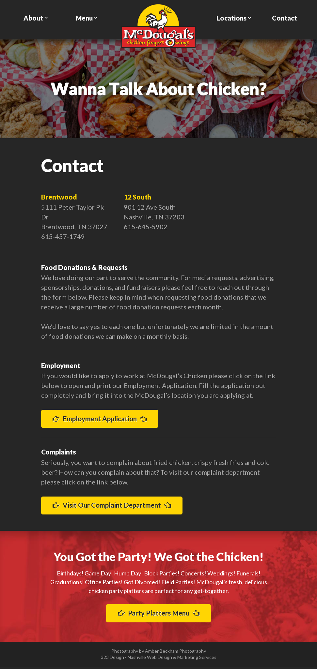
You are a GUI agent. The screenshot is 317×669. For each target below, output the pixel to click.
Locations (231, 18)
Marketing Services (196, 659)
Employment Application (103, 418)
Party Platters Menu (158, 614)
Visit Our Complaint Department (116, 506)
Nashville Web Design (150, 659)
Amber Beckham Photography (175, 653)
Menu (84, 18)
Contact (284, 18)
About (33, 18)
